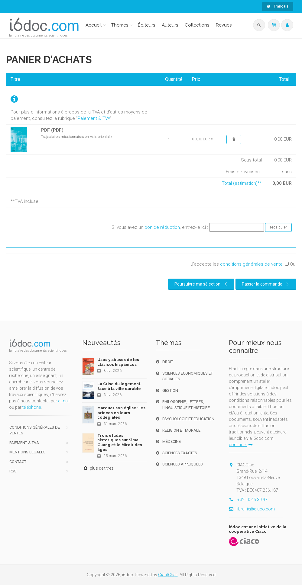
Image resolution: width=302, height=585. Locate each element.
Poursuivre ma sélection (201, 284)
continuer (241, 444)
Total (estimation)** (242, 183)
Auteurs (170, 25)
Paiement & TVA (94, 118)
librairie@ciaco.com (252, 509)
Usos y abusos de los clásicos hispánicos (118, 362)
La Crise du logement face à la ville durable (119, 386)
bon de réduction (162, 227)
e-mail (64, 400)
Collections (197, 25)
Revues (224, 25)
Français (277, 6)
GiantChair (168, 574)
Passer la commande (266, 284)
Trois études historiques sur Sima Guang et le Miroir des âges (119, 442)
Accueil (94, 25)
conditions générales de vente (251, 264)
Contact (17, 461)
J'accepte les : (243, 264)
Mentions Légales (27, 452)
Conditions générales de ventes (34, 430)
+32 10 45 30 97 (248, 499)
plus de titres (98, 468)
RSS (13, 471)
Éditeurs (146, 25)
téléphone (31, 407)
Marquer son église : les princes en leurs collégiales (121, 413)
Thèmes (119, 25)
